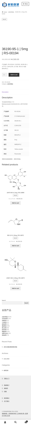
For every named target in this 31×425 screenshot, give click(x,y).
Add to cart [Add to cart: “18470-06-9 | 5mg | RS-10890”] (15, 203)
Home (5, 12)
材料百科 (6, 370)
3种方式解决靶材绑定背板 (10, 347)
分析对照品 (11, 12)
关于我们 (6, 401)
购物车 (6, 388)
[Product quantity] (5, 75)
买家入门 (6, 378)
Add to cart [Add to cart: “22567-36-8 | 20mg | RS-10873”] (15, 288)
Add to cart (13, 74)
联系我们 (6, 398)
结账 (5, 391)
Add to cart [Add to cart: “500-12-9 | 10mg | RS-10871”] (15, 245)
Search (4, 300)
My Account (5, 422)
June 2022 (6, 358)
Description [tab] (5, 92)
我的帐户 (6, 385)
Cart (24, 421)
